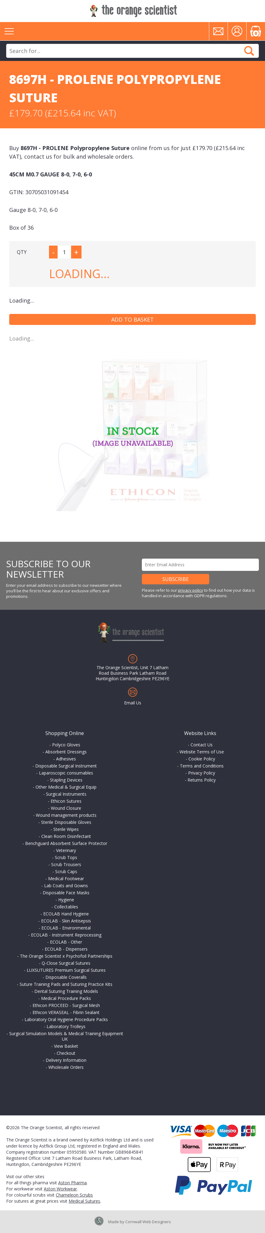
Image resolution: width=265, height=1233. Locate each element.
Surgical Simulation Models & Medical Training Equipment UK (66, 1036)
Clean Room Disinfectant (66, 836)
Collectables (66, 907)
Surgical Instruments (66, 794)
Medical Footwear (66, 878)
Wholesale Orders (66, 1067)
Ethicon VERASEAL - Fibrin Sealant (66, 1012)
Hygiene (66, 900)
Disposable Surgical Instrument (66, 766)
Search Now (249, 50)
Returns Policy (201, 780)
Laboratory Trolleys (66, 1026)
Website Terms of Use (202, 752)
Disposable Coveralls (66, 977)
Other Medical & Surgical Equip (66, 787)
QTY (22, 252)
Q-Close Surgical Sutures (66, 963)
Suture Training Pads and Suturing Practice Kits (66, 984)
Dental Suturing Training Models (66, 991)
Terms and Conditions (202, 766)
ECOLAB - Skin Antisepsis (66, 921)
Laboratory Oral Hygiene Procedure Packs (66, 1019)
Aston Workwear (60, 1189)
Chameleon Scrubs (74, 1195)
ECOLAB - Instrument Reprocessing (66, 935)
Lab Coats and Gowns (66, 885)
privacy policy (190, 590)
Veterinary (66, 850)
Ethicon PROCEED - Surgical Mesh (66, 1005)
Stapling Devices (66, 780)
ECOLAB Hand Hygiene (66, 914)
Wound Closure (66, 808)
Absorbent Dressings (66, 752)
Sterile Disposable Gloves (66, 822)
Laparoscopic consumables (66, 773)
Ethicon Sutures (66, 801)
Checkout (66, 1053)
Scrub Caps (66, 871)
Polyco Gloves (66, 745)
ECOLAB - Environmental (66, 928)
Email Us (132, 703)
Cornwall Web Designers (148, 1221)
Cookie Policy (201, 759)
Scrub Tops (66, 857)
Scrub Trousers (66, 864)
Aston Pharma (72, 1183)
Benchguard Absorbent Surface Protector (66, 843)
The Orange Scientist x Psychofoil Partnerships (66, 956)
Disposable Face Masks (66, 893)
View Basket (66, 1046)
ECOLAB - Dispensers (66, 949)
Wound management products (66, 815)
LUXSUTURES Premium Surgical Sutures (66, 970)
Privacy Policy (201, 773)
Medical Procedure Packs (66, 998)
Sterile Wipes (66, 829)
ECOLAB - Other (66, 942)
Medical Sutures (84, 1201)
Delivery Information (66, 1060)
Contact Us (202, 745)
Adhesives (66, 759)
